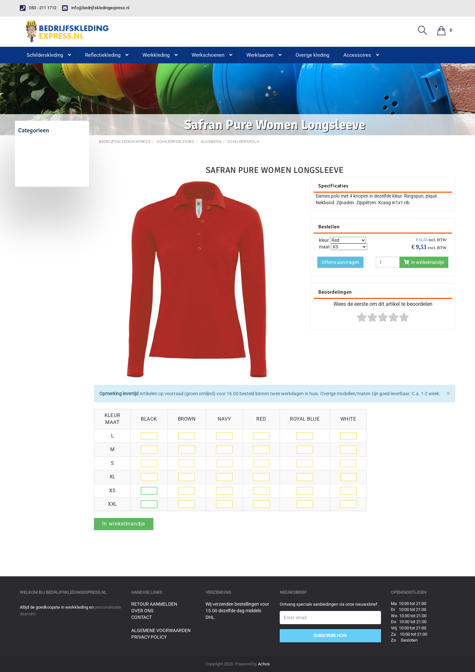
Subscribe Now (330, 635)
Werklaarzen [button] (263, 55)
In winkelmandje (424, 262)
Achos (264, 663)
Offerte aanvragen (340, 262)
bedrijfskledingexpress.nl (76, 592)
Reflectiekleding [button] (106, 55)
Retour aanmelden (154, 604)
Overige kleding (312, 55)
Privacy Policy (149, 637)
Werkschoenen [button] (212, 55)
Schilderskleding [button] (49, 55)
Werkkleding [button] (159, 55)
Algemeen (211, 142)
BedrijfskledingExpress (124, 142)
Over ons (142, 610)
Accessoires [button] (361, 55)
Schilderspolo (243, 142)
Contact (141, 617)
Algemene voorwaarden (161, 630)
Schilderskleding (175, 142)
